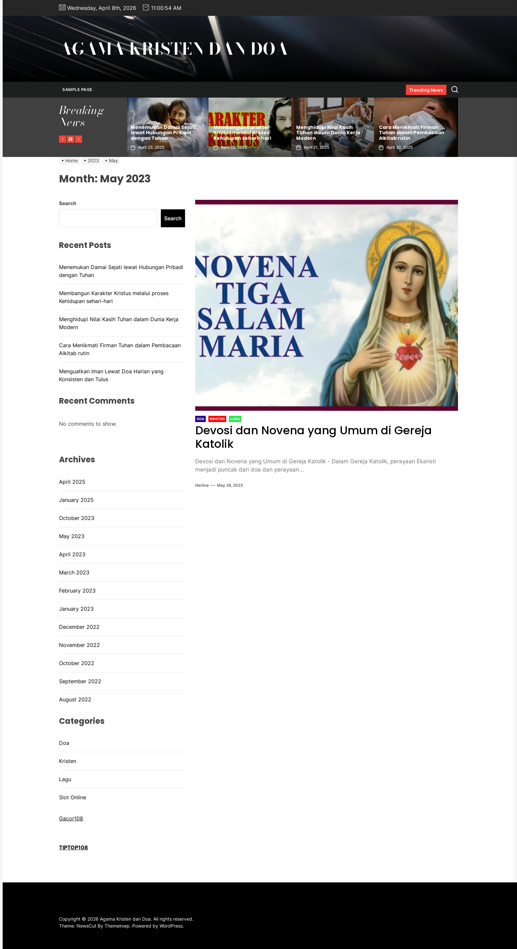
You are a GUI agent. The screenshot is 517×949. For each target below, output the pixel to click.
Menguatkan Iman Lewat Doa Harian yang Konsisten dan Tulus (111, 375)
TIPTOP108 (73, 847)
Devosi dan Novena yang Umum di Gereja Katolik (313, 437)
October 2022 (76, 663)
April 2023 (72, 554)
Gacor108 (71, 818)
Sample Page (77, 89)
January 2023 (76, 608)
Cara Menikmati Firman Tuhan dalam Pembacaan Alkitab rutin (413, 133)
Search (67, 203)
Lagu (65, 779)
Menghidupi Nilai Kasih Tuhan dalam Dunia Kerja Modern (330, 133)
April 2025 (72, 481)
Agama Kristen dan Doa (173, 49)
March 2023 (74, 572)
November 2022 (79, 645)
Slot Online (72, 797)
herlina (202, 485)
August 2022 (75, 699)
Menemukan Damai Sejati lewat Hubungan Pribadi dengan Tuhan (164, 133)
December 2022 (79, 627)
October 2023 (76, 518)
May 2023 (71, 536)
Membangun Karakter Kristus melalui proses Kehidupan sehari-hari (244, 133)
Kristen (67, 761)
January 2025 (76, 500)
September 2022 (80, 681)
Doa (64, 743)
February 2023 (77, 590)
